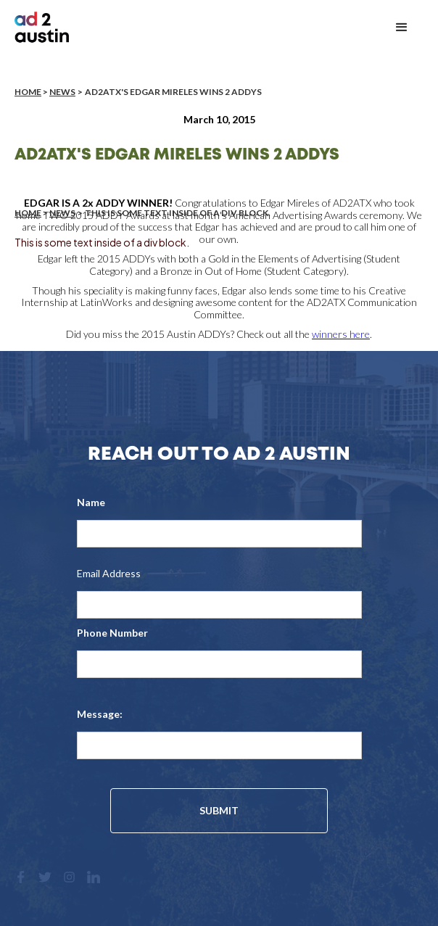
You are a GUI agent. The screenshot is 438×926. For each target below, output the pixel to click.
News (62, 91)
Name (91, 502)
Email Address (109, 573)
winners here (341, 334)
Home (28, 91)
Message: (100, 714)
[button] (401, 27)
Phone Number (112, 633)
